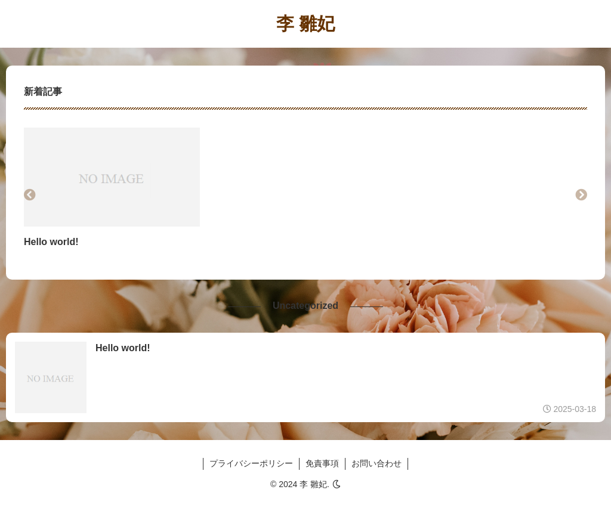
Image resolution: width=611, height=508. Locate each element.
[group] (112, 195)
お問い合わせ (376, 463)
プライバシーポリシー (251, 463)
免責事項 (322, 463)
